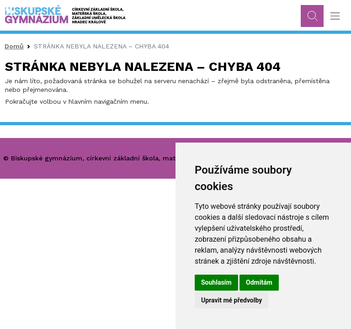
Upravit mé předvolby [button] (231, 300)
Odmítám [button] (259, 282)
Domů (14, 46)
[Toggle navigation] (335, 16)
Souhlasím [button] (216, 282)
